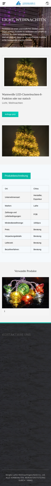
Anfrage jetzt (10, 114)
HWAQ (30, 481)
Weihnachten (31, 19)
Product (13, 47)
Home (5, 47)
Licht (8, 19)
